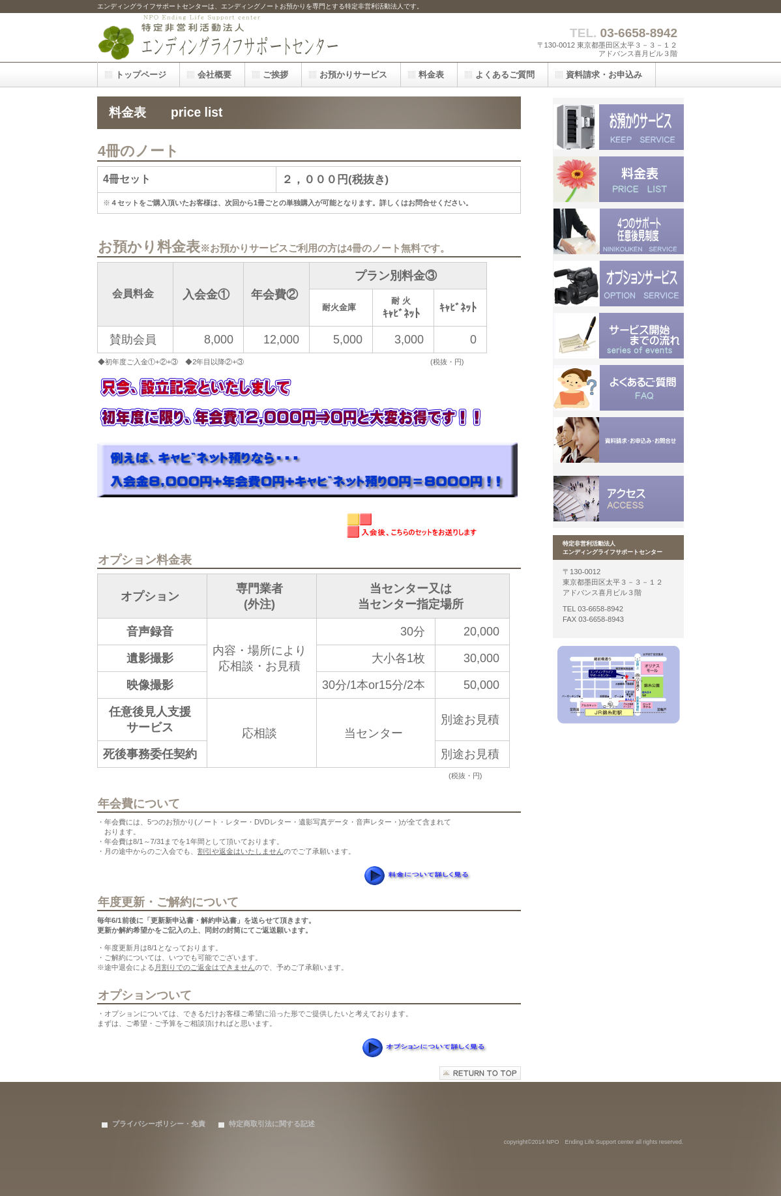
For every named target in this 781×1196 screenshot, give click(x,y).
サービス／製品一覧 (618, 127)
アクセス (618, 498)
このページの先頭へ (480, 1073)
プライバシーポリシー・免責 (158, 1124)
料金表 (618, 179)
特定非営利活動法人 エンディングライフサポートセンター (227, 37)
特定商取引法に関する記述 (272, 1124)
